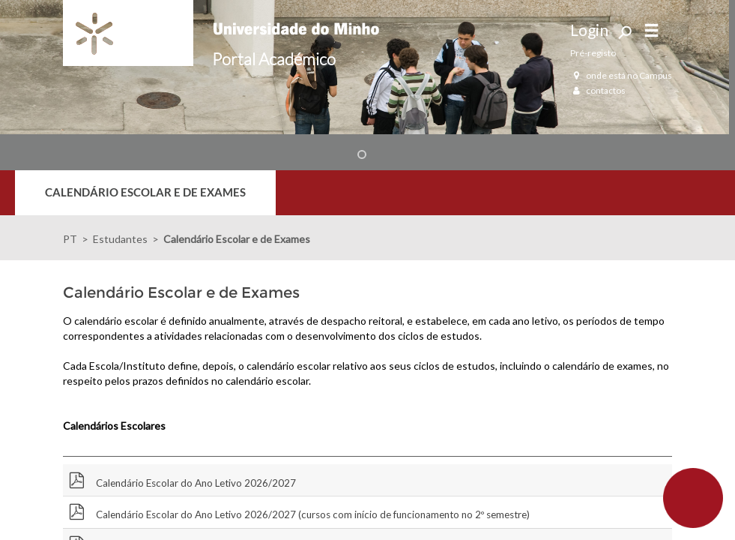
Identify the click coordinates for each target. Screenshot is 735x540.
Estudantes (120, 238)
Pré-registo (593, 52)
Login (589, 29)
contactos (598, 90)
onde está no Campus (621, 75)
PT (70, 238)
